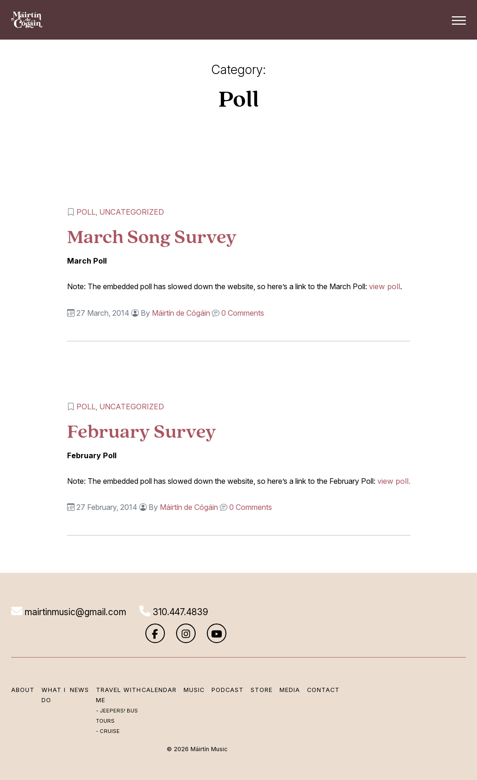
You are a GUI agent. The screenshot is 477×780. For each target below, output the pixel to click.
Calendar (144, 671)
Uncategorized (132, 212)
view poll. (393, 480)
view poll (384, 286)
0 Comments (243, 312)
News (78, 671)
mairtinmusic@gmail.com (68, 611)
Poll (86, 212)
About (22, 671)
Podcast (213, 671)
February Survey (142, 430)
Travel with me (107, 682)
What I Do (53, 676)
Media (275, 671)
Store (247, 671)
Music (179, 671)
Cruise (108, 734)
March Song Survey (153, 236)
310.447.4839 (177, 611)
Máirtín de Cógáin (182, 312)
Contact (309, 671)
